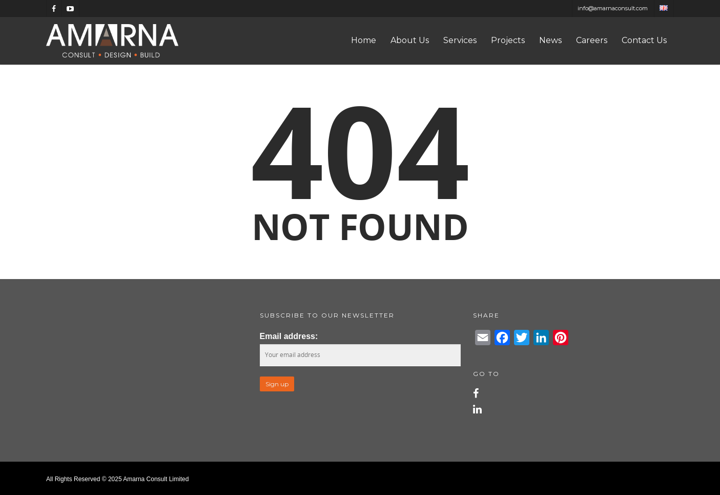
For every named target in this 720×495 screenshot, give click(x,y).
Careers (591, 40)
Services (460, 40)
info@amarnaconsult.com (613, 8)
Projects (508, 40)
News (550, 40)
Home (363, 40)
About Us (409, 40)
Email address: (289, 336)
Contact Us (644, 40)
